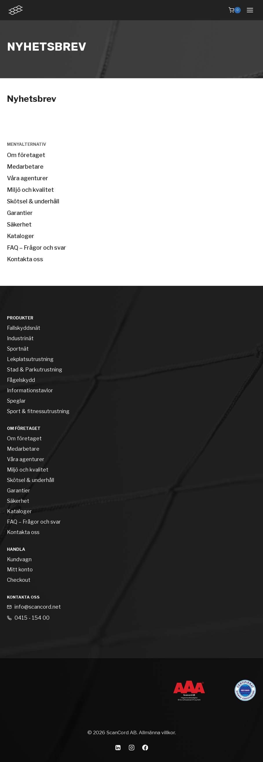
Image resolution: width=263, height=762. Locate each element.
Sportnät (18, 349)
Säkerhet (19, 224)
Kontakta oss (25, 259)
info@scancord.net (37, 607)
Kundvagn (19, 559)
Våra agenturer (27, 178)
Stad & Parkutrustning (34, 370)
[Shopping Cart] (235, 10)
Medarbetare (25, 166)
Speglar (16, 401)
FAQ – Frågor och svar (36, 247)
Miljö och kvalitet (30, 189)
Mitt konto (20, 569)
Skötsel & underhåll (33, 201)
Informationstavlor (30, 390)
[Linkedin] (118, 748)
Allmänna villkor (157, 732)
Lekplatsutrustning (30, 359)
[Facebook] (145, 748)
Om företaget (26, 155)
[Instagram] (132, 748)
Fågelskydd (21, 380)
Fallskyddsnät (23, 328)
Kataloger (20, 236)
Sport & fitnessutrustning (38, 411)
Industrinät (20, 338)
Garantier (20, 212)
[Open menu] (250, 10)
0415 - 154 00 (32, 618)
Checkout (18, 580)
